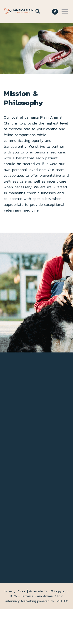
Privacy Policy (15, 591)
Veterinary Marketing (20, 601)
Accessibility (38, 591)
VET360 (62, 601)
